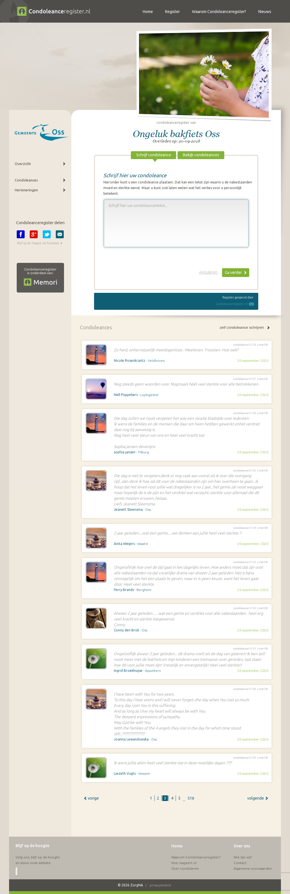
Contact (240, 863)
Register (172, 11)
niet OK (263, 344)
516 (190, 798)
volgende (255, 798)
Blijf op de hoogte (32, 845)
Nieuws (264, 11)
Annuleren (208, 272)
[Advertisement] (176, 822)
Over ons (242, 846)
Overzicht (23, 164)
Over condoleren (185, 868)
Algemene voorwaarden (253, 868)
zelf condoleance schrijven (242, 327)
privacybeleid (160, 885)
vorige (93, 798)
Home (176, 846)
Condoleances (26, 180)
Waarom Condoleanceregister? (195, 857)
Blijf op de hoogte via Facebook (38, 243)
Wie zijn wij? (243, 857)
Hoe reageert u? (184, 863)
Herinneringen (26, 190)
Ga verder (233, 272)
